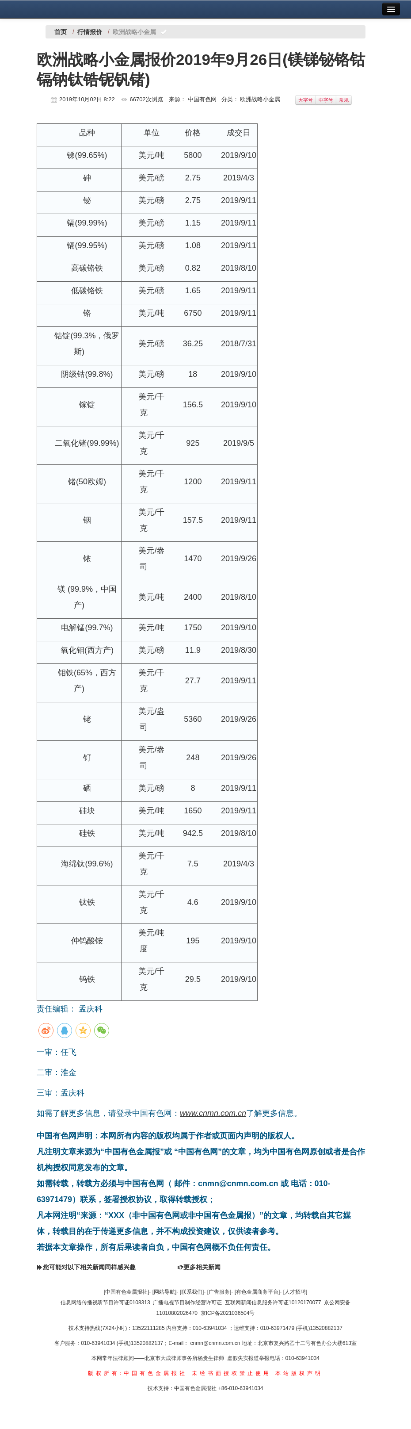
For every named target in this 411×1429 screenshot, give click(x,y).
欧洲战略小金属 (260, 99)
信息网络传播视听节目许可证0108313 (105, 1302)
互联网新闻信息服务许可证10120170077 (273, 1302)
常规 (344, 100)
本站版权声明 (299, 1373)
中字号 (326, 100)
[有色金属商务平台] (257, 1292)
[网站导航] (164, 1292)
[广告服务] (219, 1292)
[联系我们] (192, 1292)
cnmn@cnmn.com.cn (216, 1343)
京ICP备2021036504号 (228, 1313)
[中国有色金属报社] (126, 1292)
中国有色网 (202, 99)
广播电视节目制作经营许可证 (187, 1302)
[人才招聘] (295, 1292)
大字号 (305, 100)
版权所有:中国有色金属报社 (137, 1373)
